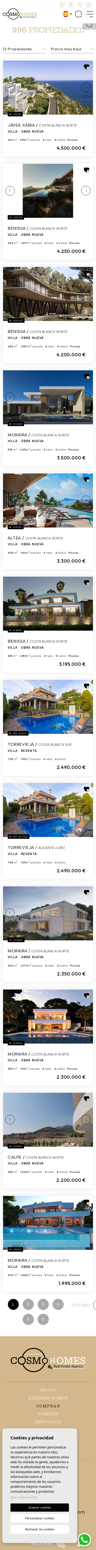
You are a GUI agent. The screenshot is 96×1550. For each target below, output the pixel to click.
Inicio (48, 1390)
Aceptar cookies (39, 1507)
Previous (10, 88)
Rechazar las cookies (39, 1529)
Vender (48, 1414)
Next (86, 88)
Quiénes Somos (48, 1398)
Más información (24, 1497)
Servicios (48, 1422)
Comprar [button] (48, 1406)
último (80, 1305)
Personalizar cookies (39, 1518)
